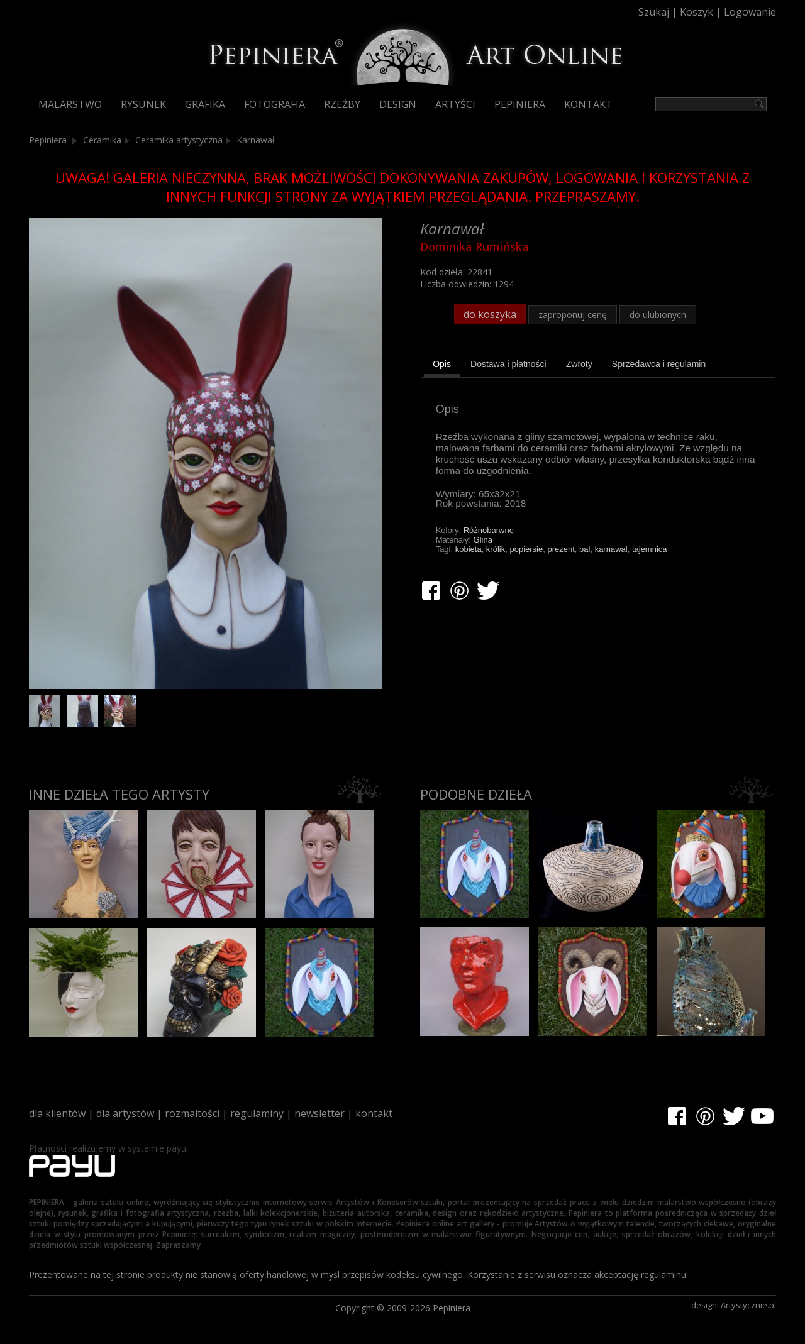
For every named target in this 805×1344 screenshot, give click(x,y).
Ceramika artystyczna (179, 140)
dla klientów (57, 1113)
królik (495, 549)
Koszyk (696, 12)
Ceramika (102, 140)
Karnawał (255, 140)
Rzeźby (342, 104)
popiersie (526, 549)
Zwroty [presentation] (579, 364)
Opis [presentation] (442, 364)
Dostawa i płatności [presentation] (508, 364)
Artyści (455, 104)
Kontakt (588, 104)
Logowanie (750, 12)
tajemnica (649, 549)
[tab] (442, 366)
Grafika (205, 104)
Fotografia (274, 104)
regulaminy (257, 1113)
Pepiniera (519, 104)
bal (584, 549)
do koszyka (490, 314)
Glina (483, 539)
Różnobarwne (489, 530)
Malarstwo (70, 104)
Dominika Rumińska (474, 246)
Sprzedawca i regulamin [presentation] (659, 364)
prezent (560, 549)
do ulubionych (658, 315)
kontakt (373, 1113)
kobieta (468, 549)
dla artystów (125, 1113)
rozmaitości (192, 1113)
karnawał (611, 549)
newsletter (319, 1113)
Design (397, 104)
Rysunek (143, 104)
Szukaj (653, 12)
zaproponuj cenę (572, 315)
